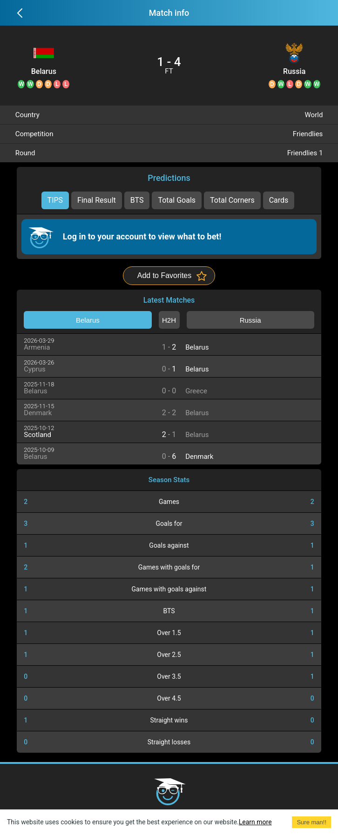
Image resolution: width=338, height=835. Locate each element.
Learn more (255, 822)
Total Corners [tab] (232, 200)
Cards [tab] (279, 200)
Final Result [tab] (96, 200)
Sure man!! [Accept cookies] (311, 822)
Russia (294, 71)
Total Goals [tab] (177, 200)
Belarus (43, 71)
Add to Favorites (164, 275)
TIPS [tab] (55, 200)
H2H (169, 320)
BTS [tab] (137, 200)
